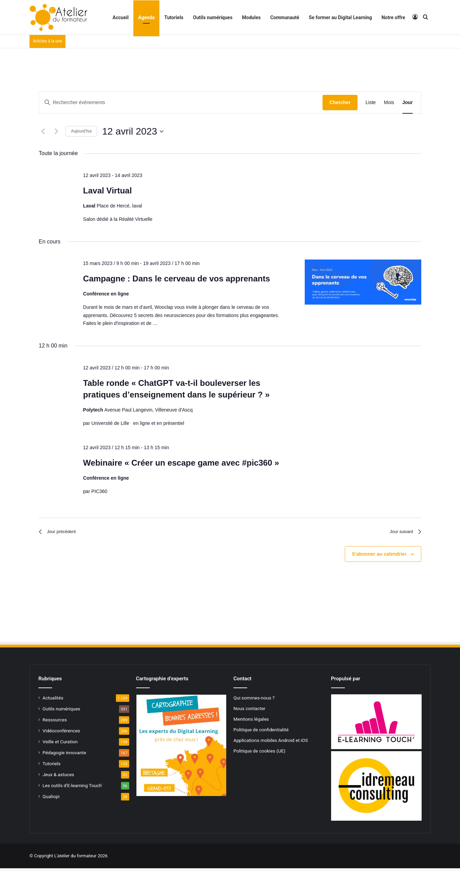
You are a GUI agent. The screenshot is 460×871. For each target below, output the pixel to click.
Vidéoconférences (61, 733)
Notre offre (393, 17)
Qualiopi (51, 799)
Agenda (146, 17)
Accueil (120, 17)
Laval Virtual (107, 190)
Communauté (284, 17)
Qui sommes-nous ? (254, 700)
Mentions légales (251, 721)
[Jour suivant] (56, 131)
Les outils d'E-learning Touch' (72, 788)
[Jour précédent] (43, 131)
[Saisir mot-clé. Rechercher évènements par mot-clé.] (181, 102)
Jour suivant (402, 533)
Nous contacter (249, 711)
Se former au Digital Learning (340, 17)
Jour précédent (61, 533)
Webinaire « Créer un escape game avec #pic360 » (181, 462)
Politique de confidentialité (261, 732)
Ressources (55, 722)
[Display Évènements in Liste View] (371, 102)
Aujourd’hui (81, 131)
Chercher (339, 102)
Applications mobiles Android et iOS (270, 743)
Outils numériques (212, 17)
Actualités (53, 700)
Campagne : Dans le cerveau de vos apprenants (176, 278)
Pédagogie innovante (64, 755)
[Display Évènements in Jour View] (407, 102)
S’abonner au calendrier (379, 556)
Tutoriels (173, 17)
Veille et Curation (60, 744)
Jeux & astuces (58, 777)
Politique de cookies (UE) (259, 753)
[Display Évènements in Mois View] (389, 102)
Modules (251, 17)
